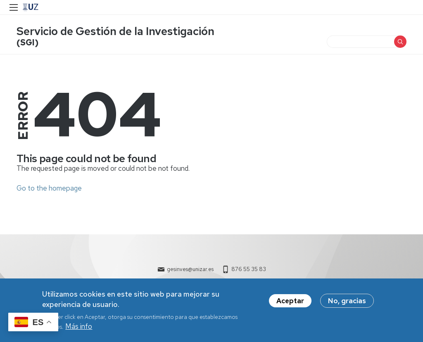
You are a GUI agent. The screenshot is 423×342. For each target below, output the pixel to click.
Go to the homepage (49, 188)
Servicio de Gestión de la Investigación (115, 31)
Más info (78, 326)
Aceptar (290, 300)
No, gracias (347, 300)
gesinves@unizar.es (190, 269)
